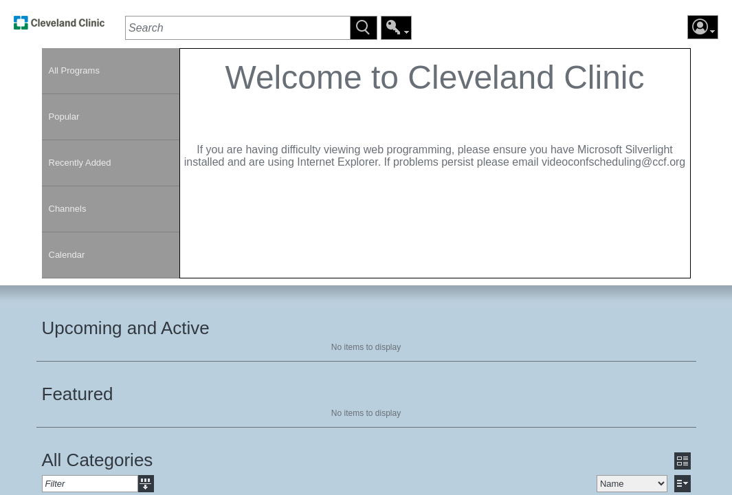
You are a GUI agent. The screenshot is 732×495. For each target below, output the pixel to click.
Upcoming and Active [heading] (126, 328)
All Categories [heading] (97, 460)
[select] (632, 483)
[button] (363, 28)
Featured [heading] (77, 394)
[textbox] (237, 28)
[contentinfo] (435, 121)
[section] (435, 163)
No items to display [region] (366, 347)
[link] (59, 26)
